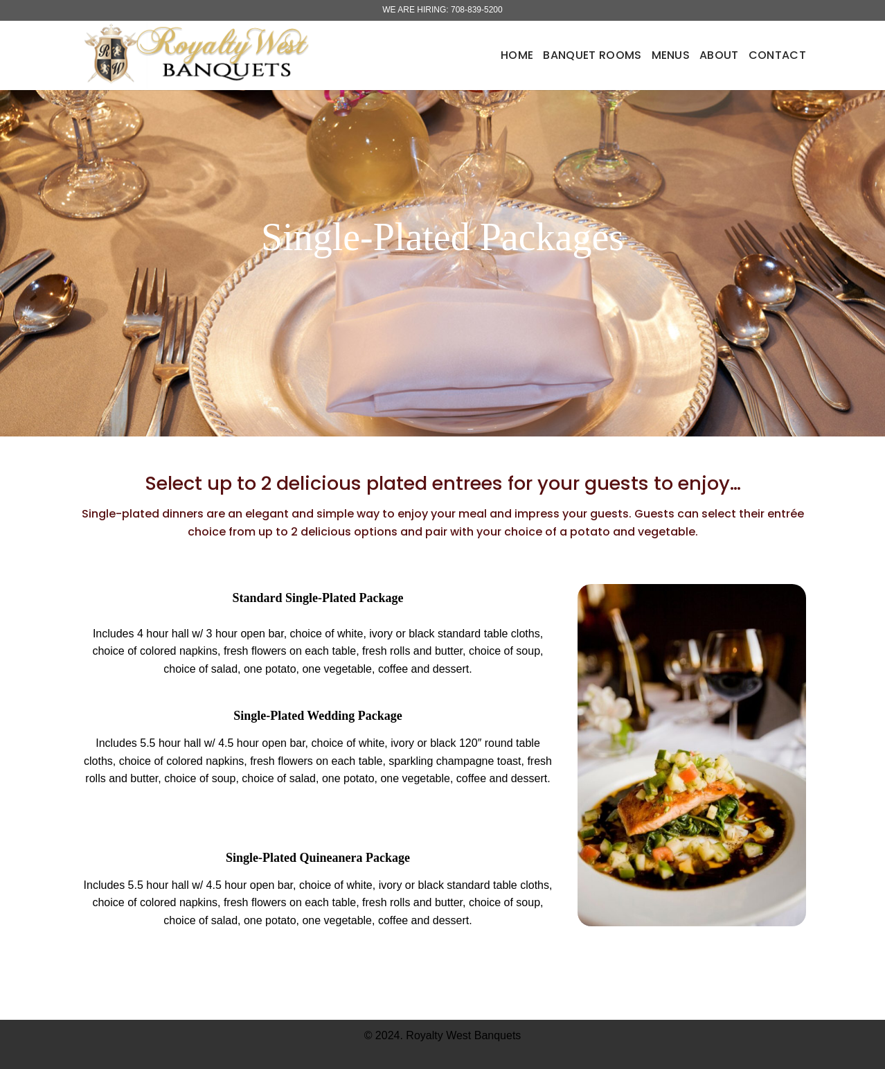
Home (517, 55)
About (719, 55)
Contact (777, 55)
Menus (671, 55)
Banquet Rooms (592, 55)
